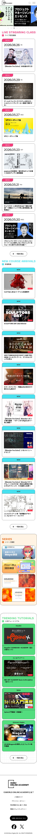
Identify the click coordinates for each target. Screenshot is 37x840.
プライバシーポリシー (18, 801)
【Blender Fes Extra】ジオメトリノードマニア (18, 451)
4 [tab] (17, 28)
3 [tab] (14, 28)
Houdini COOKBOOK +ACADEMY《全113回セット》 (18, 648)
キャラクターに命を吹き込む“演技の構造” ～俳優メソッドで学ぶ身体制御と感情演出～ (18, 208)
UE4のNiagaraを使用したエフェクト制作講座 (18, 745)
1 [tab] (8, 28)
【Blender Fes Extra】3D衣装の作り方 (18, 66)
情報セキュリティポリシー (18, 809)
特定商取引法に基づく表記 (18, 805)
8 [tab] (29, 28)
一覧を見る (20, 254)
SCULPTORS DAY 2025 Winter (15, 323)
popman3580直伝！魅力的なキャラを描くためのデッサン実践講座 (18, 172)
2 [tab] (11, 28)
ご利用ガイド (18, 797)
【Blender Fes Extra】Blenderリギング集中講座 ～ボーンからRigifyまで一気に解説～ (18, 420)
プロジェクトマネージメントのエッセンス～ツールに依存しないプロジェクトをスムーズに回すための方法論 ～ (18, 243)
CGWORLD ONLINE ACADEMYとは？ (19, 792)
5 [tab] (20, 28)
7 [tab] (26, 28)
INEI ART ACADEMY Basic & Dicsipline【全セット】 (18, 681)
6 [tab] (23, 28)
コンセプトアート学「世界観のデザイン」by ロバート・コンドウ (17, 514)
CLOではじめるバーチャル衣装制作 (16, 292)
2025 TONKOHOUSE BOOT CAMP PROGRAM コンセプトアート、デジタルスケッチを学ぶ (18, 357)
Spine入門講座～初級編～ (13, 712)
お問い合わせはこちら (19, 818)
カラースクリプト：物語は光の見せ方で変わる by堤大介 (18, 388)
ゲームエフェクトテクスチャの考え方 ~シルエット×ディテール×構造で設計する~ (18, 103)
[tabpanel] (18, 16)
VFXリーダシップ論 (11, 136)
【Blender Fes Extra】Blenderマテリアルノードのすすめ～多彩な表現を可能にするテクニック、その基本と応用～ (18, 484)
